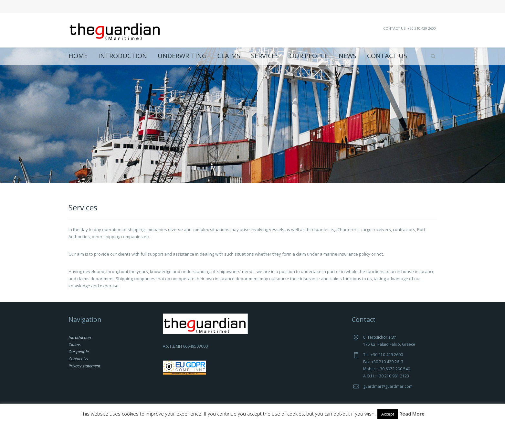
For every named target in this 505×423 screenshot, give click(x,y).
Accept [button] (387, 414)
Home (78, 55)
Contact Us (387, 55)
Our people (308, 55)
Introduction (122, 55)
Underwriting (182, 55)
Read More (412, 413)
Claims (228, 55)
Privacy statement (84, 366)
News (347, 55)
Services (265, 55)
